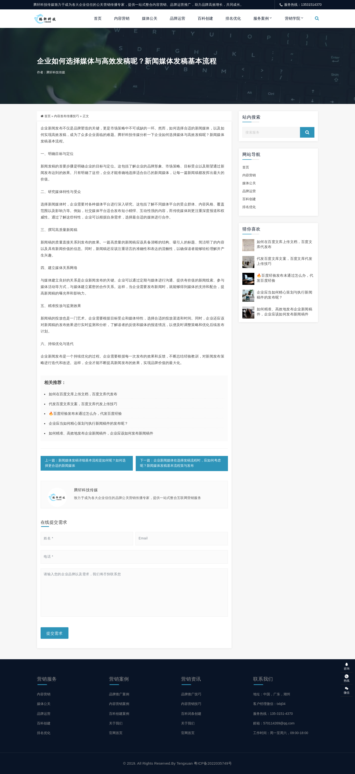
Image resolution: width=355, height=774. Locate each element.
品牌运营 (177, 18)
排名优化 (233, 18)
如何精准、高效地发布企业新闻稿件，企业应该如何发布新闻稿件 (101, 433)
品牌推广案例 (119, 694)
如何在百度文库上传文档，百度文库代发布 (83, 394)
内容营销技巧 (191, 704)
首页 (98, 18)
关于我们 (115, 723)
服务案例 (261, 18)
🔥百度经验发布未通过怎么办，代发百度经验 (85, 414)
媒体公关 (149, 18)
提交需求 (54, 633)
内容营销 (121, 18)
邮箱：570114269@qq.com (273, 723)
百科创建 (205, 18)
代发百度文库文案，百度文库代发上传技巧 (83, 404)
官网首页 (115, 733)
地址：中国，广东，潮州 (271, 694)
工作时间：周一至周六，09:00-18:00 (280, 733)
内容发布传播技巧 (66, 116)
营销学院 (292, 18)
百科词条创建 (191, 714)
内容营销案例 (119, 704)
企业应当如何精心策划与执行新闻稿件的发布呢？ (88, 424)
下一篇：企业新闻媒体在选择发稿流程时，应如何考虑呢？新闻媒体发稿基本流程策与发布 (180, 463)
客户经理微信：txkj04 (269, 704)
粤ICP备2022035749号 (213, 763)
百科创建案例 (119, 714)
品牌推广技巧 (191, 694)
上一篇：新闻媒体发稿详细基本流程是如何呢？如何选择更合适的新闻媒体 (85, 463)
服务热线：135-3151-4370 (273, 714)
